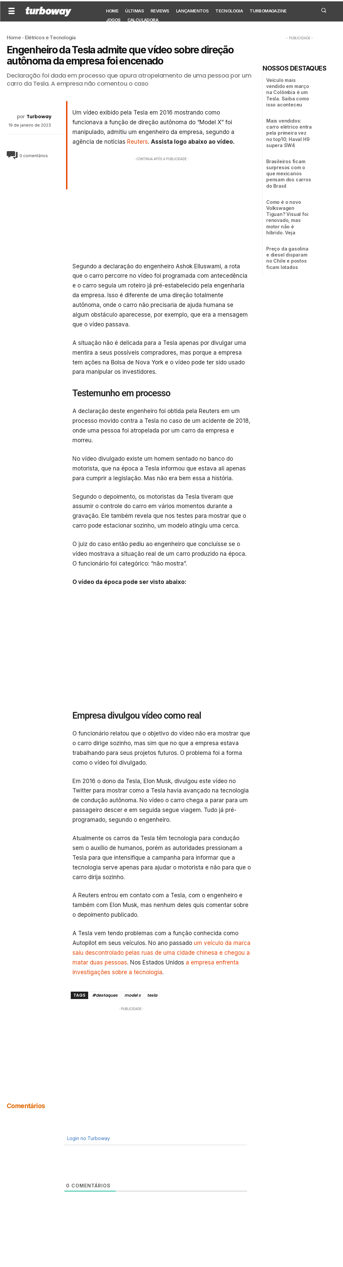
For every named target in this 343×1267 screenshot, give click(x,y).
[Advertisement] (161, 210)
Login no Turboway (88, 1138)
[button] (323, 9)
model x (132, 995)
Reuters (137, 141)
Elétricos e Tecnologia (50, 37)
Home (14, 37)
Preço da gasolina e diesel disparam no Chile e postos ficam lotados (287, 258)
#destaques (105, 995)
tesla (152, 995)
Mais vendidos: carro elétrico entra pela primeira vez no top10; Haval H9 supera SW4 (289, 133)
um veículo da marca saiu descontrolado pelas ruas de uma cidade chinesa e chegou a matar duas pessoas (161, 953)
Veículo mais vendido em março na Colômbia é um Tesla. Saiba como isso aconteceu (287, 92)
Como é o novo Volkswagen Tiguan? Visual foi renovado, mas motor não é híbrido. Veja (287, 217)
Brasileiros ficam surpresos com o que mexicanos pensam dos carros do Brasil (288, 174)
